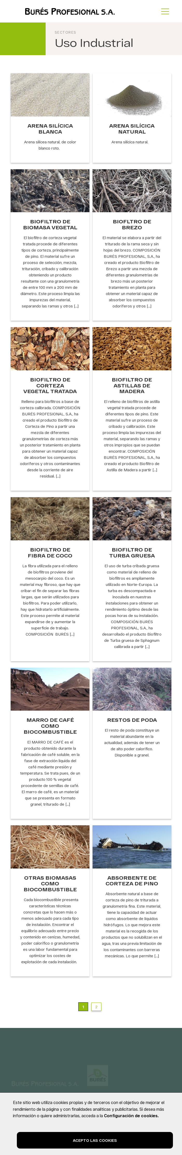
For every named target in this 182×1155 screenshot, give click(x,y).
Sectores (65, 32)
